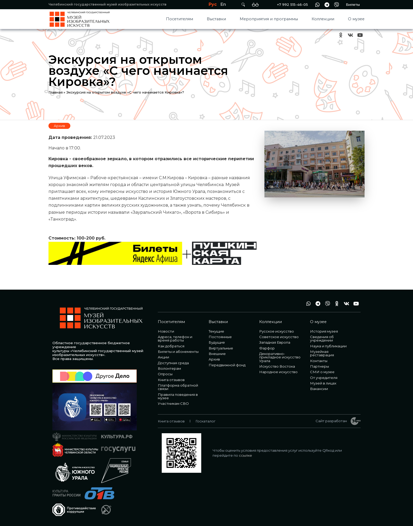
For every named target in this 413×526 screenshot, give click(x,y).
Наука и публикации (328, 346)
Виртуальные (221, 348)
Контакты (318, 361)
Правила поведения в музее (178, 396)
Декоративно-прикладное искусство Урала (280, 357)
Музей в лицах (323, 383)
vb (336, 5)
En (223, 4)
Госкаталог (205, 421)
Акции (163, 357)
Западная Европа (274, 342)
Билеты (353, 4)
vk (350, 35)
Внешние (217, 354)
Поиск (243, 5)
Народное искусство (278, 372)
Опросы (165, 374)
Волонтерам (169, 368)
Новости (166, 331)
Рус (213, 4)
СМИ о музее (322, 372)
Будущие (217, 342)
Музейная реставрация (322, 353)
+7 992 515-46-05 (292, 4)
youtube (360, 35)
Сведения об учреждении (322, 338)
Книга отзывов (171, 380)
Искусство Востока (277, 366)
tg (327, 5)
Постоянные (220, 337)
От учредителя (323, 378)
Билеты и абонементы (178, 351)
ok (341, 35)
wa (317, 5)
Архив (59, 126)
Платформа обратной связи (178, 387)
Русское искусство (276, 331)
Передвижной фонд (227, 365)
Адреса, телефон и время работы (175, 338)
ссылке (245, 455)
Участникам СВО (173, 403)
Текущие (216, 331)
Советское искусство (279, 337)
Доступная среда (173, 363)
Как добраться (171, 346)
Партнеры (319, 366)
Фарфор (267, 348)
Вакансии (319, 389)
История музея (324, 331)
